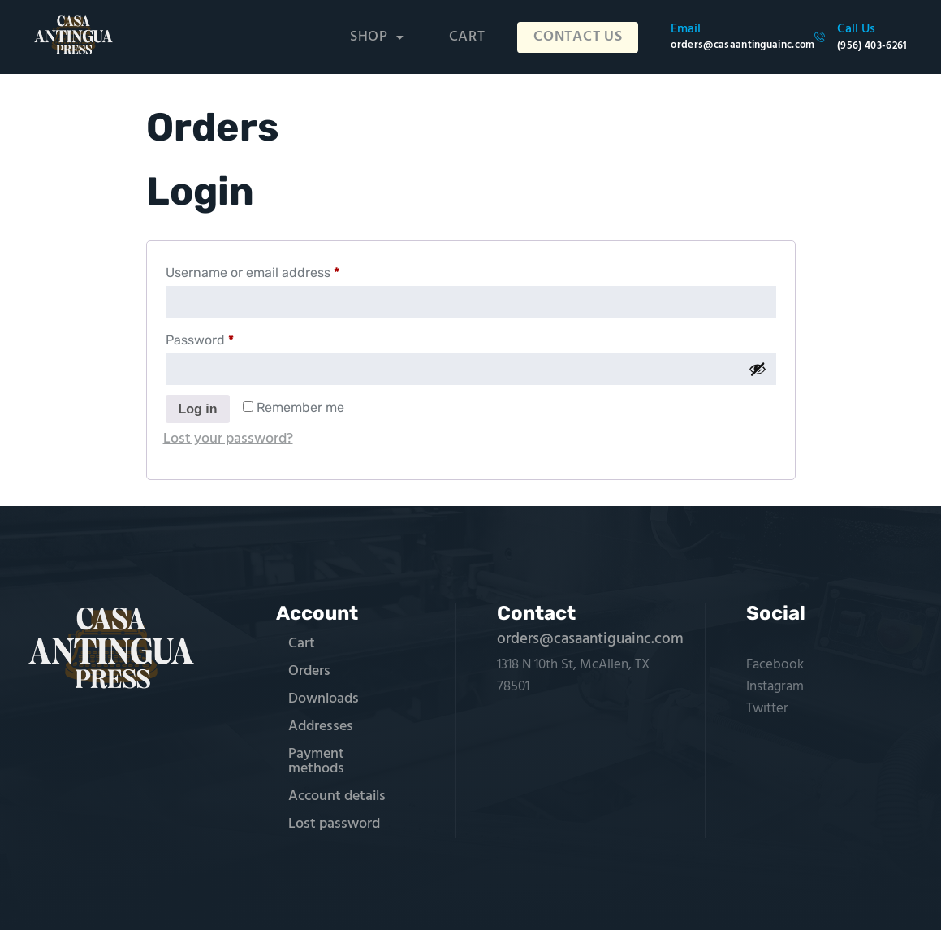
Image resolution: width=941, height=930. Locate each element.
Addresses (320, 726)
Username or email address (280, 270)
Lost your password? (228, 439)
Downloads (323, 699)
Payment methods (316, 761)
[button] (384, 37)
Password (227, 337)
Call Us (856, 29)
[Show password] (757, 369)
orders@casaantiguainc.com (590, 639)
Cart (474, 37)
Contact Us (581, 37)
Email (686, 29)
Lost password (334, 824)
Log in (198, 409)
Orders (309, 671)
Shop (384, 37)
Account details (337, 796)
